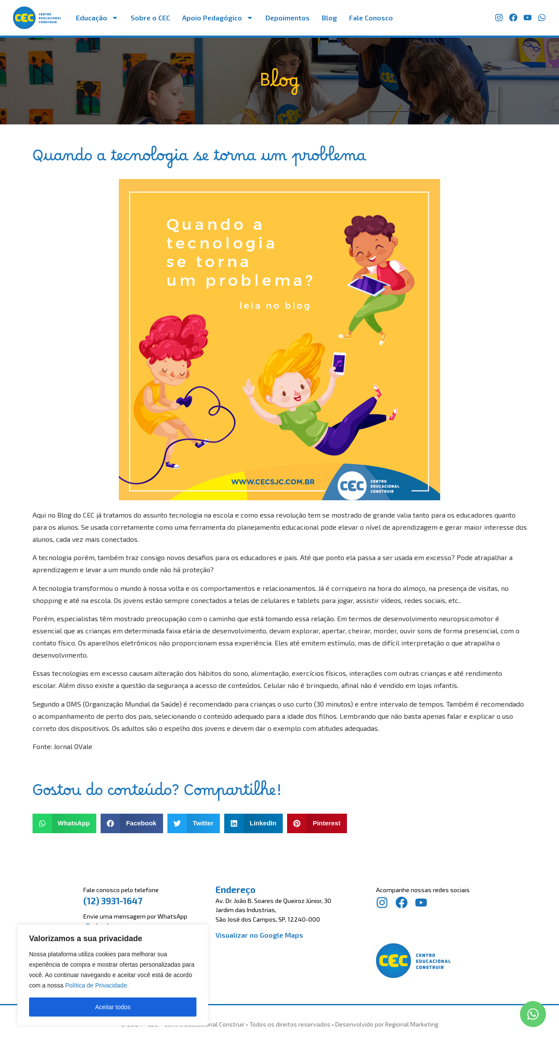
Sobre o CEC (150, 17)
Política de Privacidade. (96, 985)
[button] (65, 823)
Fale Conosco (371, 17)
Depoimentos (287, 17)
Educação (97, 18)
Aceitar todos (113, 1007)
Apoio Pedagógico (217, 18)
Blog (329, 17)
